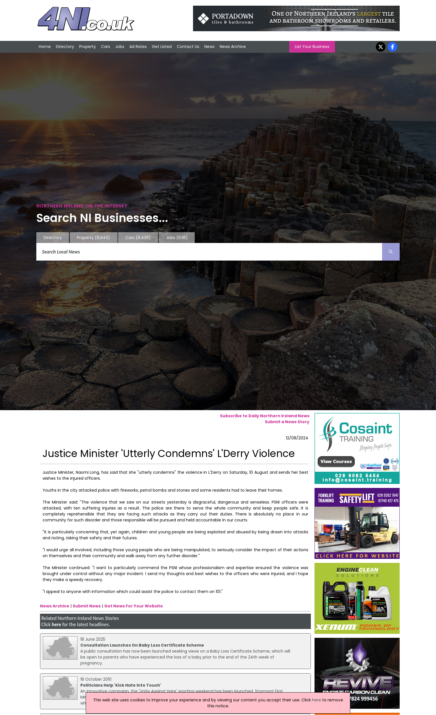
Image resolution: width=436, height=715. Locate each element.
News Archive (233, 46)
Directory (65, 46)
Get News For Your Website (133, 606)
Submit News (87, 606)
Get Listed (162, 46)
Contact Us (188, 46)
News (209, 46)
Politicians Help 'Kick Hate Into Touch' (120, 685)
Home (45, 46)
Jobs (119, 46)
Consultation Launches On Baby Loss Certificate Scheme (142, 645)
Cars (105, 46)
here (56, 624)
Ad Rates (138, 46)
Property (87, 46)
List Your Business (312, 46)
